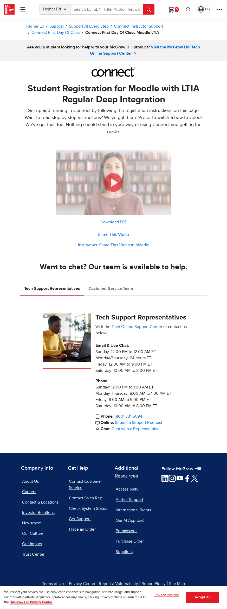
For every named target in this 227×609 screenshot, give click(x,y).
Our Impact (32, 544)
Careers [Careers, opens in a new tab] (29, 492)
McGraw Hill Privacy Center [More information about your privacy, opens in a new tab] (31, 604)
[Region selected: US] (203, 9)
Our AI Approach (131, 520)
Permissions (126, 531)
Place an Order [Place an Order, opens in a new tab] (82, 529)
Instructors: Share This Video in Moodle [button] (113, 245)
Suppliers (124, 552)
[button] (188, 9)
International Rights (133, 510)
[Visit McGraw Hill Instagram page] (172, 478)
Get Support (80, 519)
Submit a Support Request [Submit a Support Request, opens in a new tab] (138, 422)
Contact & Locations (40, 502)
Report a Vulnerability (118, 584)
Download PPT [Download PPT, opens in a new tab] (113, 222)
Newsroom (32, 523)
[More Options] (219, 9)
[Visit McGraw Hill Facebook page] (187, 478)
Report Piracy (153, 584)
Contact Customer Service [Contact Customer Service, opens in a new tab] (85, 484)
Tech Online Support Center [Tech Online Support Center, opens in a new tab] (137, 327)
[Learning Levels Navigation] (23, 9)
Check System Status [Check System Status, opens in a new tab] (88, 508)
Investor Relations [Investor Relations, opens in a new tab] (38, 513)
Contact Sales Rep (85, 498)
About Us (30, 481)
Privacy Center (82, 584)
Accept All (202, 599)
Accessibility (127, 489)
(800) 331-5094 (128, 416)
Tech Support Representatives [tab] (52, 288)
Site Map (177, 584)
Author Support (129, 500)
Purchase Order (130, 541)
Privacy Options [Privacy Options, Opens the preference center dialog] (166, 597)
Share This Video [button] (113, 235)
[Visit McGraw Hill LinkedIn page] (164, 478)
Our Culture (32, 533)
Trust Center (33, 554)
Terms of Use (54, 584)
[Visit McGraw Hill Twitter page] (194, 478)
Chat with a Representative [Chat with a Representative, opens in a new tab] (136, 429)
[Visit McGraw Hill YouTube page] (179, 478)
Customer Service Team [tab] (110, 288)
